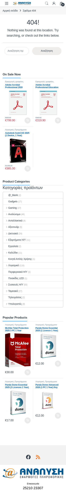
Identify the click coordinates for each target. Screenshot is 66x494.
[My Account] (54, 3)
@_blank (10, 195)
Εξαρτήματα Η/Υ (14, 239)
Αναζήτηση (47, 50)
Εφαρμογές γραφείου (14, 81)
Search (47, 3)
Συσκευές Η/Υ (13, 284)
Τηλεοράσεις (12, 297)
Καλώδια (10, 252)
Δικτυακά (10, 233)
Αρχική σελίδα (10, 10)
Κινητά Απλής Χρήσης (17, 259)
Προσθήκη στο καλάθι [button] (28, 120)
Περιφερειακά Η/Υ (15, 271)
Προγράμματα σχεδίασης (16, 131)
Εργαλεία (10, 246)
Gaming (10, 207)
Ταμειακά (10, 291)
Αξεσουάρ (11, 227)
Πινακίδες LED (13, 278)
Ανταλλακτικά (12, 220)
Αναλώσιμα (11, 214)
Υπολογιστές (12, 303)
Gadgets (10, 201)
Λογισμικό (9, 130)
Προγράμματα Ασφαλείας (16, 326)
